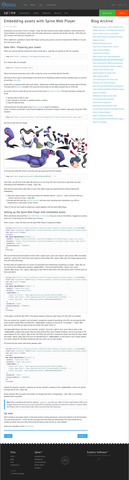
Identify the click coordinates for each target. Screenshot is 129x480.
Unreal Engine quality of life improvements (108, 109)
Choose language (17, 473)
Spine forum (28, 426)
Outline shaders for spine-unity (104, 73)
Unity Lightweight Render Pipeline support (108, 89)
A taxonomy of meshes (101, 53)
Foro (41, 5)
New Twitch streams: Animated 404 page (107, 37)
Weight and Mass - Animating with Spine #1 (109, 30)
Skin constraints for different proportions (108, 63)
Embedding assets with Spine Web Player (39, 21)
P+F (66, 13)
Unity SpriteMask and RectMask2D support (108, 119)
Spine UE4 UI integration (102, 102)
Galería (36, 13)
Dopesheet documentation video (105, 105)
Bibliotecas (47, 13)
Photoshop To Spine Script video (104, 96)
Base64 (19, 87)
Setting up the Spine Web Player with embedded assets (34, 212)
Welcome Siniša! (99, 40)
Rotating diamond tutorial (102, 43)
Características (24, 13)
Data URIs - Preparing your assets (22, 47)
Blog (12, 459)
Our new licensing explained (103, 99)
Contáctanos (51, 5)
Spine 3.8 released (99, 92)
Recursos (57, 13)
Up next (8, 413)
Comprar (122, 13)
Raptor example (38, 107)
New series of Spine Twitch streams (106, 46)
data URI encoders (54, 91)
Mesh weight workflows (101, 50)
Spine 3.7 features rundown (103, 115)
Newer (82, 436)
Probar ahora (107, 13)
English (114, 5)
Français (120, 5)
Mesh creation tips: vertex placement (106, 56)
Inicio (25, 5)
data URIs (16, 80)
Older (8, 436)
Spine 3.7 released (99, 122)
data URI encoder (32, 200)
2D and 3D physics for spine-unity (105, 79)
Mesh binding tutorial (101, 76)
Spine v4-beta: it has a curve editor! (106, 33)
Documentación (40, 462)
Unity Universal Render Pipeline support (107, 66)
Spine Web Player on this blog (38, 216)
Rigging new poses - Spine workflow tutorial (109, 27)
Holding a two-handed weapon (104, 83)
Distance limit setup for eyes (103, 69)
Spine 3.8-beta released (101, 112)
